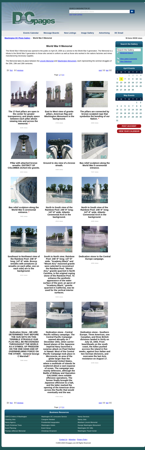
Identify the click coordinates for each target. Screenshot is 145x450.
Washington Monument (67, 61)
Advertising (104, 33)
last (107, 70)
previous (20, 70)
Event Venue (46, 428)
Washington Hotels (48, 425)
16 (133, 83)
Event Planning (10, 428)
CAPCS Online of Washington (16, 416)
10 (137, 79)
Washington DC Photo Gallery (17, 38)
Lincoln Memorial (47, 61)
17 (137, 83)
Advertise (72, 439)
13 (121, 83)
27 (121, 90)
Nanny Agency (10, 422)
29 (129, 90)
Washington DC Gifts (85, 428)
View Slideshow (126, 61)
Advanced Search (126, 53)
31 (117, 120)
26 (117, 90)
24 (137, 86)
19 (117, 86)
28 (125, 90)
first (11, 70)
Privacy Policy (82, 439)
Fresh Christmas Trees (13, 425)
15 (129, 83)
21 (125, 86)
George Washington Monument (89, 425)
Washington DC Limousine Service (54, 416)
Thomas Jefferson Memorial (15, 431)
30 (133, 90)
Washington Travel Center (87, 431)
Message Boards (51, 33)
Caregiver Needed (48, 419)
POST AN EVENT (129, 126)
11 (141, 79)
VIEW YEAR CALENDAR (129, 131)
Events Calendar (31, 33)
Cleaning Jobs (10, 419)
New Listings (70, 33)
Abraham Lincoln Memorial (87, 422)
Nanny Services (83, 416)
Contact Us (63, 439)
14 (125, 83)
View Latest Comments (128, 59)
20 (121, 86)
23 (133, 86)
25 (141, 86)
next (100, 70)
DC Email (119, 33)
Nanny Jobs (82, 419)
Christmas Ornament (48, 431)
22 (129, 86)
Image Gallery (87, 33)
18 (141, 83)
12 (117, 83)
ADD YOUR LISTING (75, 15)
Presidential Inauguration (50, 422)
